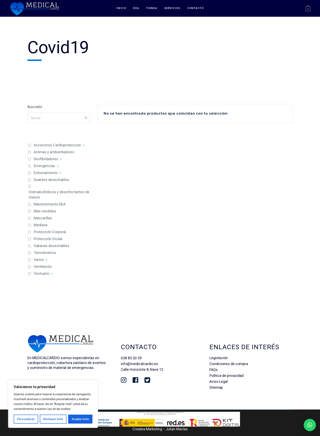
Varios (39, 259)
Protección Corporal (50, 232)
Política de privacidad (226, 375)
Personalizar (26, 419)
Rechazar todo (53, 419)
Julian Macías (177, 429)
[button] (310, 425)
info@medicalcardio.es (139, 364)
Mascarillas (43, 218)
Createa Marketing (147, 429)
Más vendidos (45, 211)
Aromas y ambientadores (54, 152)
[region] (53, 404)
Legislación (218, 358)
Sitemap (216, 387)
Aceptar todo (80, 419)
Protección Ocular (48, 239)
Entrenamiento (46, 173)
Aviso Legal (218, 381)
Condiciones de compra (228, 364)
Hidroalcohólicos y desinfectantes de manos (59, 194)
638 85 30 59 (131, 358)
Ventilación (43, 266)
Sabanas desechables (51, 246)
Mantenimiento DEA (50, 204)
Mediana (40, 225)
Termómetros (45, 253)
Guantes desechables (51, 180)
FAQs (213, 370)
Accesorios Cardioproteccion (57, 145)
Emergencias (44, 166)
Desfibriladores (46, 159)
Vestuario (41, 273)
